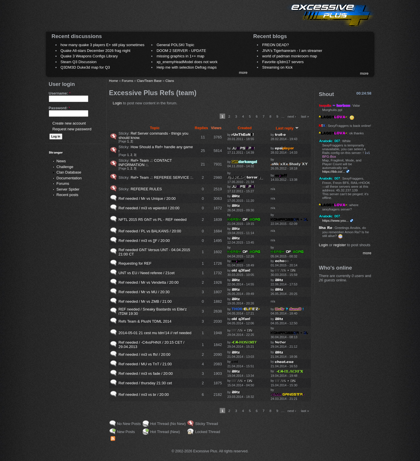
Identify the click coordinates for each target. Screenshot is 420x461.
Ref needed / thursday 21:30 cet (145, 383)
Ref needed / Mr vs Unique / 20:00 (147, 198)
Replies (201, 128)
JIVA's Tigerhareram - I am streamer (292, 50)
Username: (60, 93)
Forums (63, 183)
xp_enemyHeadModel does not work (186, 62)
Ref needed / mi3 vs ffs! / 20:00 (145, 354)
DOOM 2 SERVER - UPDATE (181, 50)
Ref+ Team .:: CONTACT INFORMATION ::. (145, 162)
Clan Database (69, 172)
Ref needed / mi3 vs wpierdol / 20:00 (149, 208)
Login (117, 103)
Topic (155, 128)
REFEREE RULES (146, 189)
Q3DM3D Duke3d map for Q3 (85, 67)
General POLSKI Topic (175, 45)
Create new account (69, 123)
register (339, 245)
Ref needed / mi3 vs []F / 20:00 (144, 240)
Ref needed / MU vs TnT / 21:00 (145, 364)
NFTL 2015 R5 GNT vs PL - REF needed (153, 219)
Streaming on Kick (277, 67)
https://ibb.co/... (333, 171)
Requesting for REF (135, 263)
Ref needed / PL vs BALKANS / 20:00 (150, 231)
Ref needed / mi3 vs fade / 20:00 (146, 373)
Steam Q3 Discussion (79, 62)
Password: (59, 108)
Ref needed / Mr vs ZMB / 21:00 (145, 301)
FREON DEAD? (275, 45)
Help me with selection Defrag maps (186, 67)
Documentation (69, 178)
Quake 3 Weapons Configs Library (89, 56)
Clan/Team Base (149, 80)
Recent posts (68, 195)
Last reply (287, 128)
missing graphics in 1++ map (180, 56)
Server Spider (68, 189)
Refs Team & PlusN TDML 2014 (145, 321)
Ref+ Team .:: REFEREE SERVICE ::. (161, 177)
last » (305, 116)
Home (113, 80)
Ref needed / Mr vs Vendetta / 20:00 (149, 282)
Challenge (65, 167)
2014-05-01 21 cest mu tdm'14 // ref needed (155, 333)
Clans (169, 80)
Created (244, 128)
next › (292, 116)
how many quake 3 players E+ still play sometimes (103, 45)
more (243, 72)
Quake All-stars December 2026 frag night (95, 50)
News (61, 161)
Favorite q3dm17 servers (283, 62)
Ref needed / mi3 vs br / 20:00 (144, 394)
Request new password (72, 129)
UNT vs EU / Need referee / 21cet (147, 273)
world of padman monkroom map (289, 56)
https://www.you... (335, 220)
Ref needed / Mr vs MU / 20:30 (144, 292)
